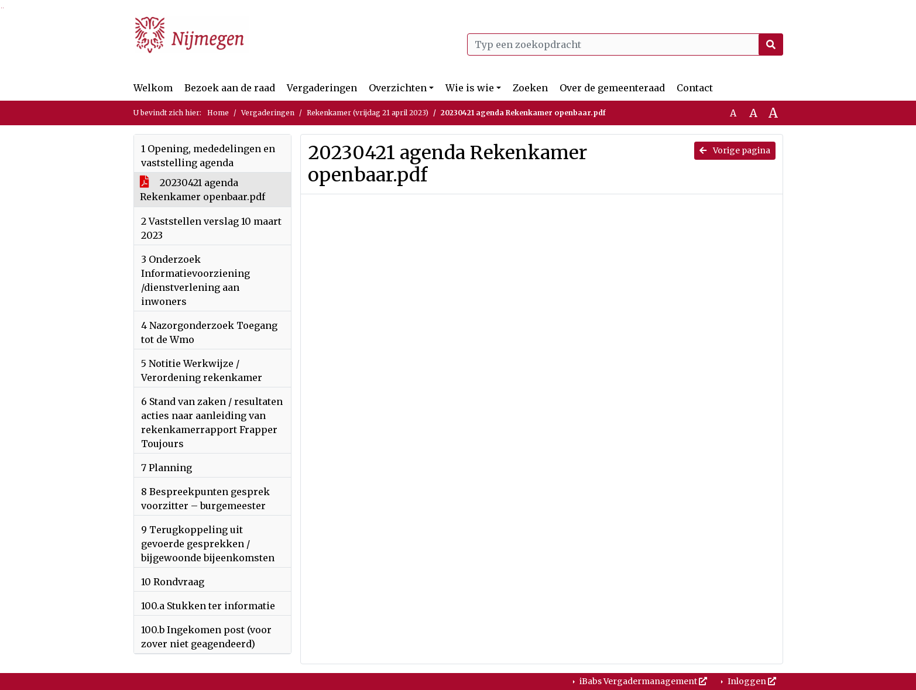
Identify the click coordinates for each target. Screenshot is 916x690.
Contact (695, 88)
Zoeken (530, 88)
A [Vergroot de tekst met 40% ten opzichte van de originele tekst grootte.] (773, 113)
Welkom (153, 88)
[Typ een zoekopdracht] (625, 44)
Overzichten (398, 88)
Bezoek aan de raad (229, 88)
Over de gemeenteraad (612, 88)
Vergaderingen (322, 88)
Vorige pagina (734, 150)
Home (218, 112)
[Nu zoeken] (771, 44)
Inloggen (751, 681)
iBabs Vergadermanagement (642, 681)
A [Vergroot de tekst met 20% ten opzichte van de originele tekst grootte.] (753, 113)
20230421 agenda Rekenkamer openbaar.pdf (202, 189)
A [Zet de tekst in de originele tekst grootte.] (733, 113)
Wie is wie (469, 88)
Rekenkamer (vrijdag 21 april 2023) (367, 112)
